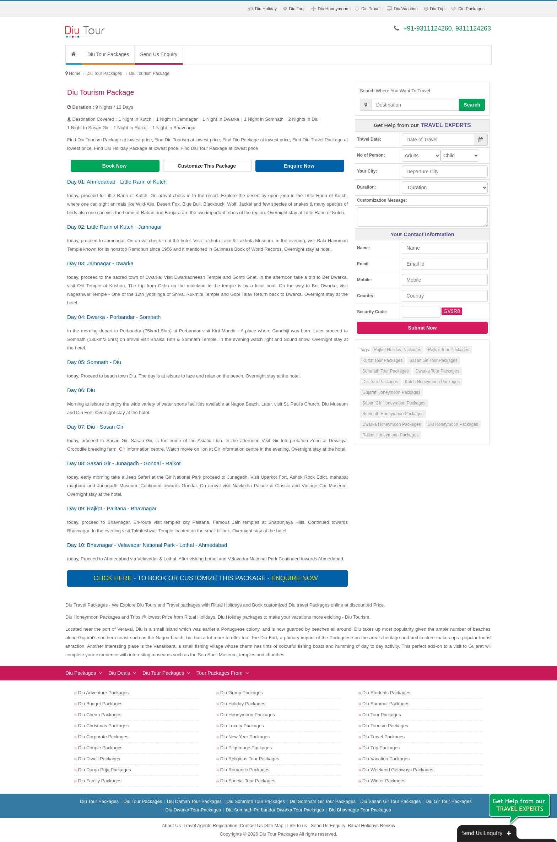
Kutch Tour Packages (382, 360)
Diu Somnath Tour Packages (256, 801)
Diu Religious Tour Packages (249, 758)
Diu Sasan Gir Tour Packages (390, 801)
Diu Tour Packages (108, 54)
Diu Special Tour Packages (247, 780)
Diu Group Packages (241, 692)
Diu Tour (297, 8)
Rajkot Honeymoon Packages (390, 435)
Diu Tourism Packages (385, 725)
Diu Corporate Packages (103, 736)
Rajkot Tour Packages (448, 349)
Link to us (297, 825)
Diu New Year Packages (245, 736)
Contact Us (251, 825)
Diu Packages (471, 8)
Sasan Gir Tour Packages (433, 360)
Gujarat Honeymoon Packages (391, 392)
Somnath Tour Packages (385, 371)
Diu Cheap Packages (99, 714)
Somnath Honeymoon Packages (392, 413)
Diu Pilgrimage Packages (246, 747)
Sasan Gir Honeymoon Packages (393, 403)
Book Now (115, 166)
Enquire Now (299, 166)
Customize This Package (207, 166)
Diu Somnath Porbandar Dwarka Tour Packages (275, 810)
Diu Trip (437, 8)
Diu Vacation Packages (386, 758)
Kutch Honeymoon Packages (432, 381)
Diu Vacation (406, 8)
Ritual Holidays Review (371, 825)
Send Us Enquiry (158, 54)
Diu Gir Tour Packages (449, 801)
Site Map (274, 825)
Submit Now (422, 328)
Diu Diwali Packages (99, 758)
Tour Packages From (219, 673)
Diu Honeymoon (333, 8)
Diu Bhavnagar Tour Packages (360, 810)
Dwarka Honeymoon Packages (391, 424)
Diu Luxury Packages (242, 725)
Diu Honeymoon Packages (453, 424)
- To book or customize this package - (206, 578)
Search (472, 105)
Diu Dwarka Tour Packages (193, 810)
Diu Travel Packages (383, 736)
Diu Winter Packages (383, 780)
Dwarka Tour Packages (437, 371)
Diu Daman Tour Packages (194, 801)
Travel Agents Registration (210, 825)
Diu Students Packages (386, 692)
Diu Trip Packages (381, 747)
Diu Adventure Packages (103, 692)
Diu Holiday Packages (242, 703)
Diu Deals (119, 673)
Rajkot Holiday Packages (397, 349)
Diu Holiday (266, 8)
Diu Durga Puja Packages (104, 769)
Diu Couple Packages (100, 747)
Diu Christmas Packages (103, 725)
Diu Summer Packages (386, 703)
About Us (171, 825)
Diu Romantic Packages (245, 769)
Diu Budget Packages (100, 703)
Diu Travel (370, 8)
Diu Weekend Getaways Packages (397, 769)
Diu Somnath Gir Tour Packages (322, 801)
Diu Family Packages (99, 780)
